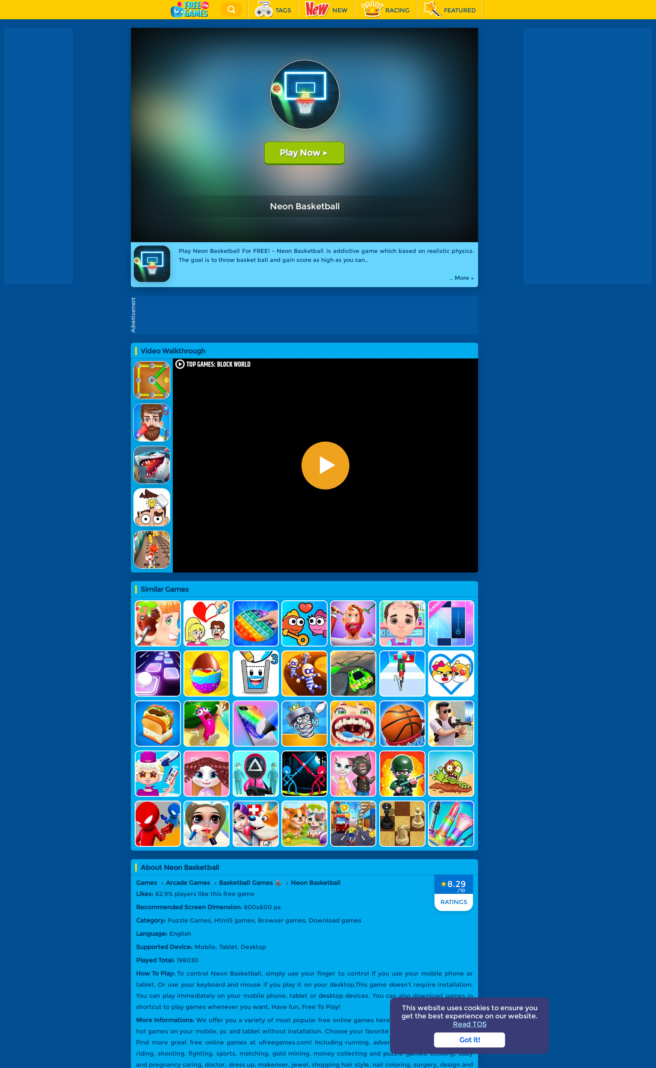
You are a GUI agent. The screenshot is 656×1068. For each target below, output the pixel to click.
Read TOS (470, 1024)
